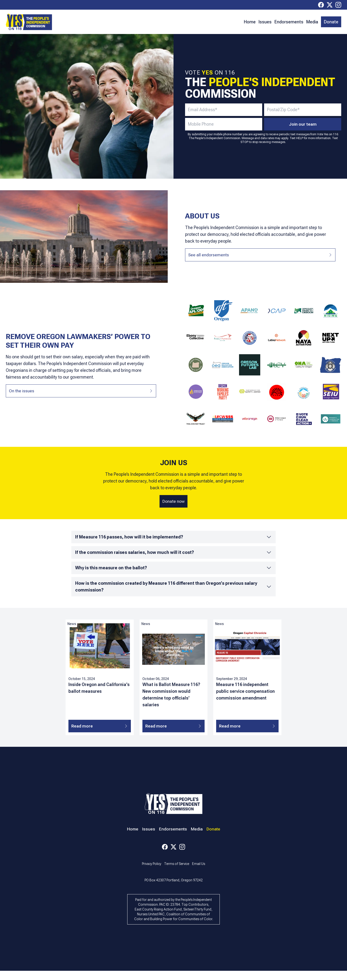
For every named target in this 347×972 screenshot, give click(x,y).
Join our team (303, 124)
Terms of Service (176, 865)
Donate (331, 21)
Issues (265, 21)
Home (250, 21)
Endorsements (288, 21)
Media (312, 21)
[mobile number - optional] (223, 124)
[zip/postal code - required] (302, 109)
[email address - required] (223, 109)
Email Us (198, 865)
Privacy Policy (151, 865)
